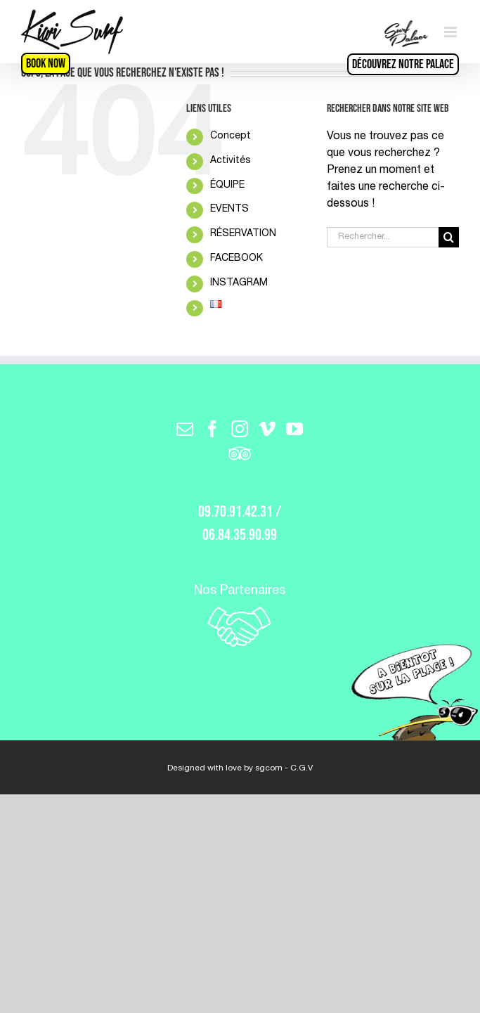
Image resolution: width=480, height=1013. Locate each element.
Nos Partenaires (239, 617)
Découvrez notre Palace (403, 64)
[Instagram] (239, 428)
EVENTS (229, 209)
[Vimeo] (267, 428)
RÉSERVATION (243, 234)
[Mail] (184, 428)
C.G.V (301, 768)
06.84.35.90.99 (239, 535)
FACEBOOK (236, 259)
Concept (230, 136)
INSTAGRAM (239, 283)
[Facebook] (212, 428)
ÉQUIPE (227, 186)
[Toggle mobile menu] (451, 32)
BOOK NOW (45, 63)
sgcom (269, 768)
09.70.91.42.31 (235, 512)
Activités (230, 161)
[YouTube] (294, 428)
